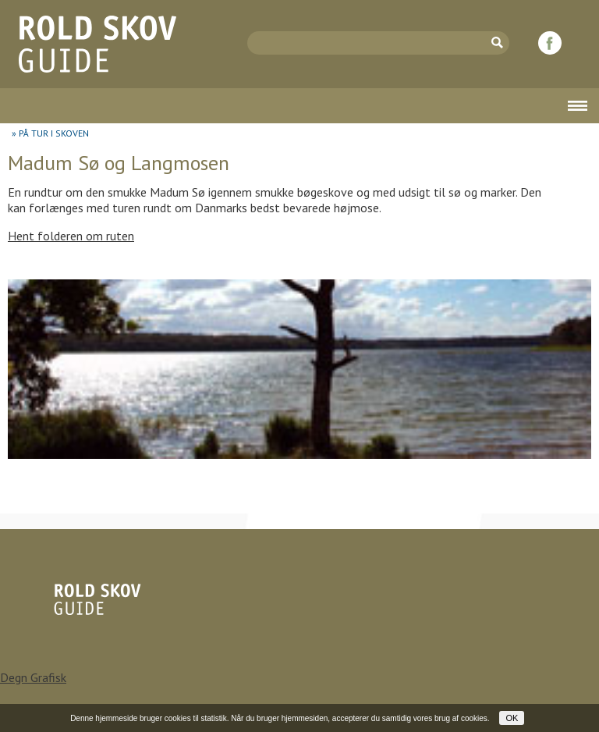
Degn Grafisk (33, 677)
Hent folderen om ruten (71, 235)
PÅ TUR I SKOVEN (54, 133)
